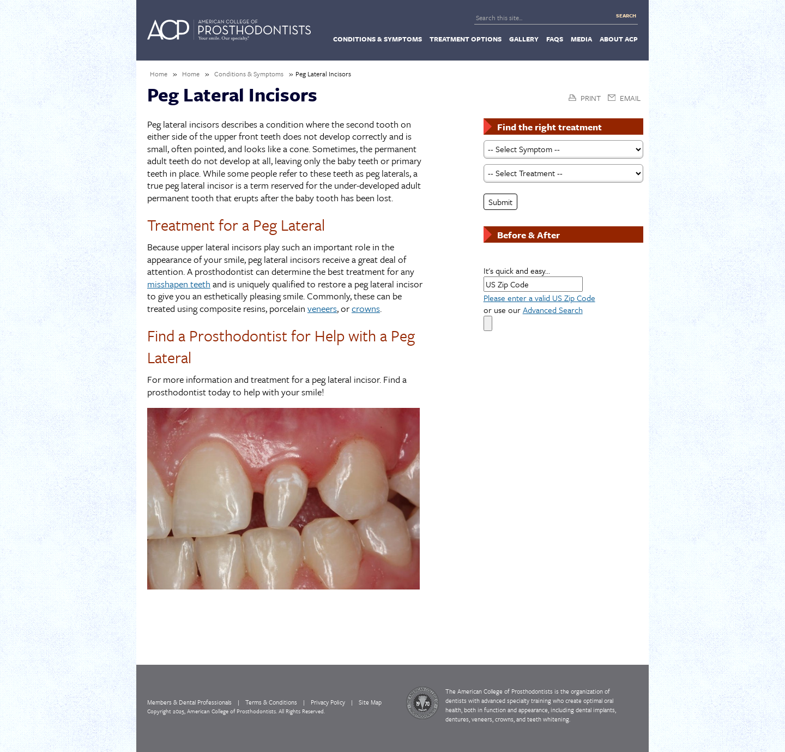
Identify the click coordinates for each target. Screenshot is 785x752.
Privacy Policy (328, 702)
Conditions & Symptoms (248, 74)
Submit (500, 202)
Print (591, 98)
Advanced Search (553, 310)
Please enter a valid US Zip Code (539, 298)
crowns (366, 309)
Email (630, 98)
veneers (322, 309)
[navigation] (392, 38)
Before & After (528, 235)
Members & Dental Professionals (189, 702)
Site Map (370, 702)
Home (158, 74)
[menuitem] (377, 39)
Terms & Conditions (271, 702)
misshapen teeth (178, 284)
